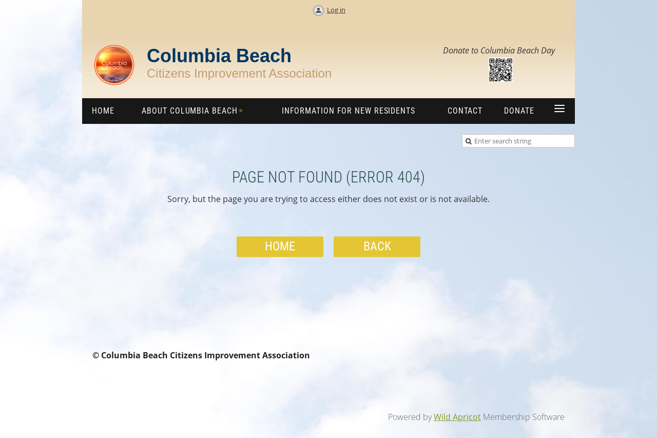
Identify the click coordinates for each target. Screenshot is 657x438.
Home (280, 246)
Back (377, 246)
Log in (336, 9)
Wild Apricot (457, 417)
